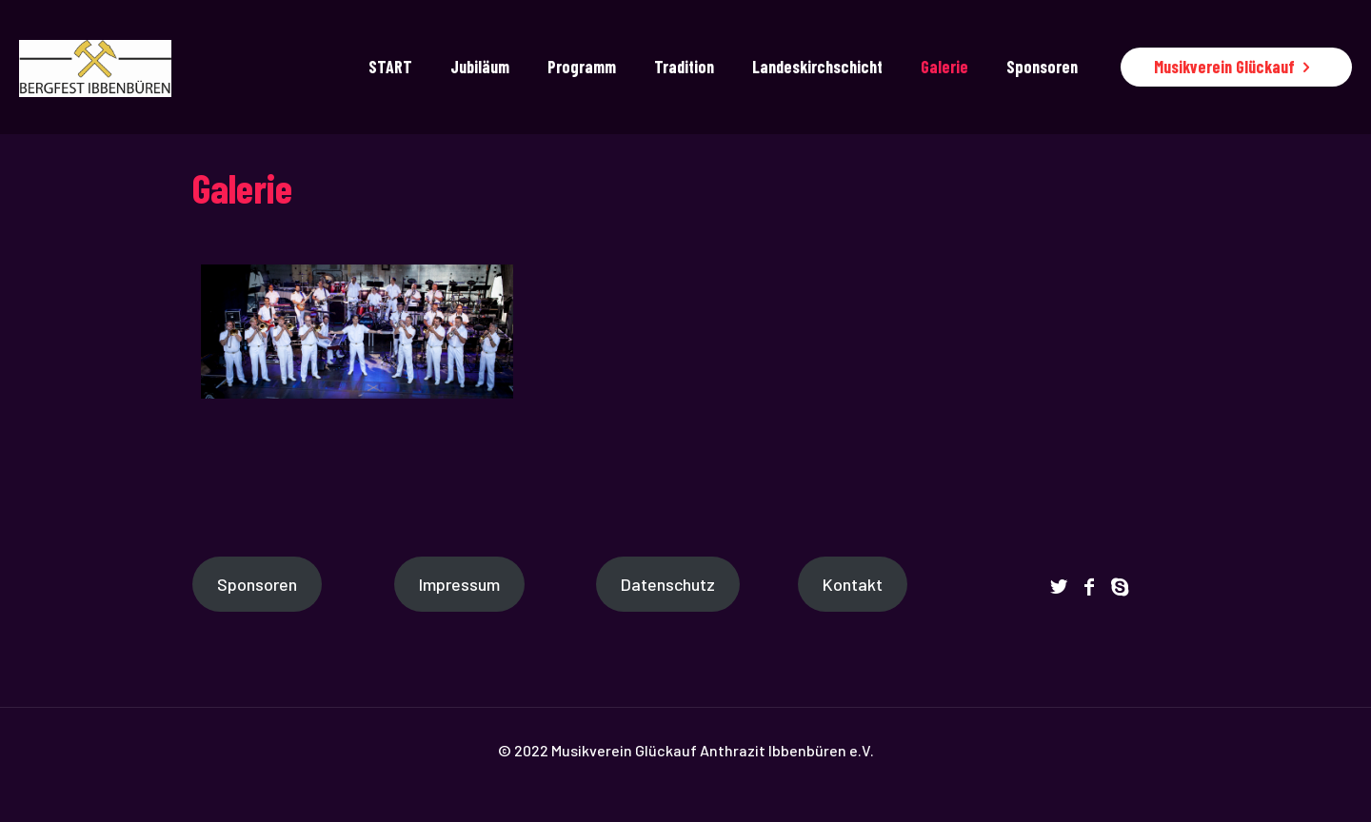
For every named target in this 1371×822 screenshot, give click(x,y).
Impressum (459, 584)
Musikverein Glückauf (1236, 66)
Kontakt (853, 584)
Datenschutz (668, 584)
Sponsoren (257, 584)
